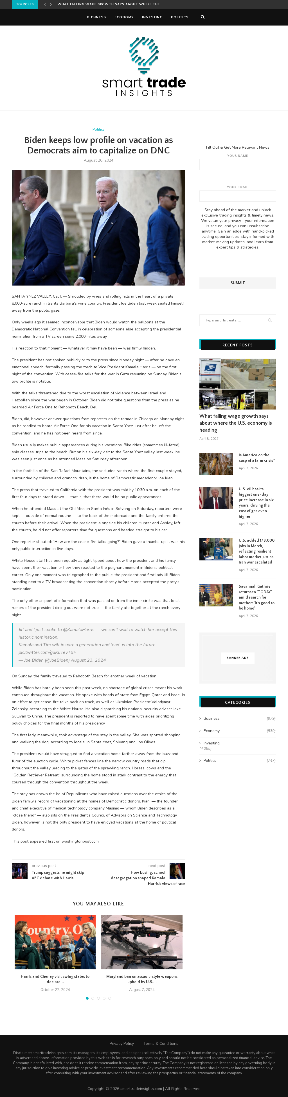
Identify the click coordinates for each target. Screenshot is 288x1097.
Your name (237, 162)
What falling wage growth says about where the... (110, 4)
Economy (124, 17)
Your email (237, 193)
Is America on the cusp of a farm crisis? (257, 458)
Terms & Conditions (160, 1043)
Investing (152, 17)
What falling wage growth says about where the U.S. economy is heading (235, 423)
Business (96, 17)
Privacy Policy (122, 1043)
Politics (179, 17)
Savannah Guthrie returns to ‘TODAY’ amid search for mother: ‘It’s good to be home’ (256, 597)
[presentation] (237, 263)
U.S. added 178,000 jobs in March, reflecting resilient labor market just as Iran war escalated (256, 551)
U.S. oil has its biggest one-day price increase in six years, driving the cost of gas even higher (256, 503)
